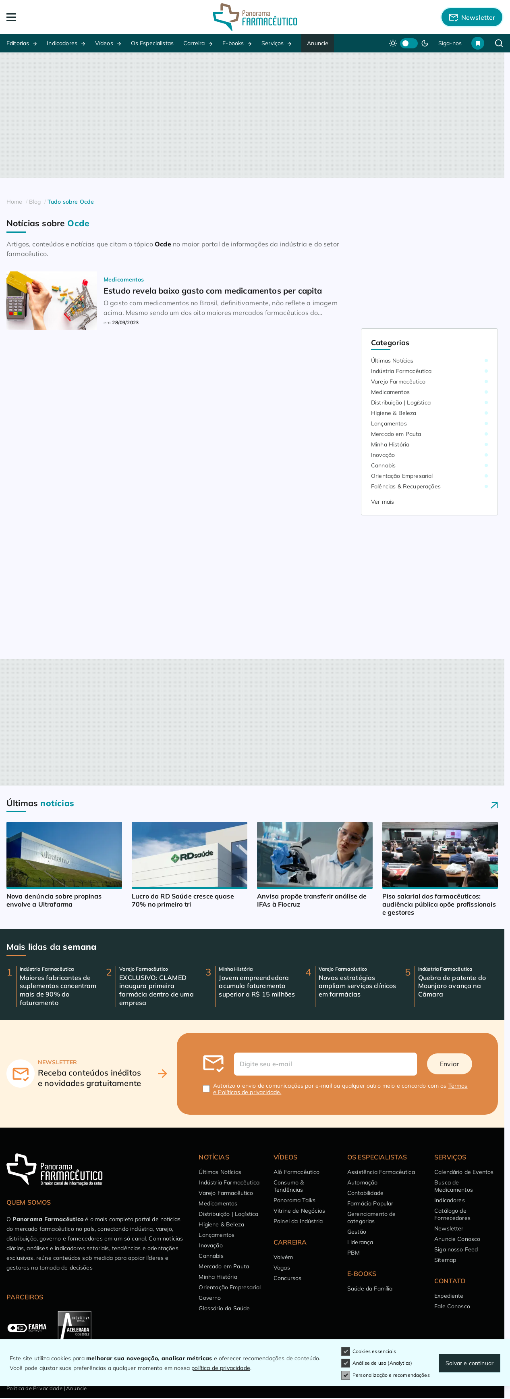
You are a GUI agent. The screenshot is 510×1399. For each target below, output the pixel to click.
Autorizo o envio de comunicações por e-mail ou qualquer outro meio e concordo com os (340, 1088)
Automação (362, 1182)
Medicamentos (390, 392)
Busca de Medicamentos (453, 1186)
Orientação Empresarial (402, 476)
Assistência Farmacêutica (381, 1172)
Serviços (272, 43)
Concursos (287, 1278)
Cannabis (383, 465)
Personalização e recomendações (385, 1375)
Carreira (194, 43)
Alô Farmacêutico (297, 1172)
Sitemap (445, 1259)
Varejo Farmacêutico (398, 381)
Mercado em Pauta (396, 434)
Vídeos (104, 43)
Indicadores (62, 43)
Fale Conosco (452, 1306)
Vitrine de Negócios (299, 1210)
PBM (353, 1252)
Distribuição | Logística (401, 402)
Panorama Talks (294, 1200)
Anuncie (317, 43)
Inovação (383, 455)
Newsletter (449, 1228)
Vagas (282, 1267)
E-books (233, 43)
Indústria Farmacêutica (401, 371)
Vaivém (283, 1257)
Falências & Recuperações (406, 486)
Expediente (449, 1295)
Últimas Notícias (392, 360)
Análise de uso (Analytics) (376, 1363)
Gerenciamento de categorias (371, 1217)
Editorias (17, 43)
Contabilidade (365, 1193)
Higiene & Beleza (394, 413)
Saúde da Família (370, 1288)
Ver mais (382, 501)
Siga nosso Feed (456, 1249)
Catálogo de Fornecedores (452, 1214)
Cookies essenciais (368, 1351)
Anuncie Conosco (457, 1239)
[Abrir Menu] (56, 17)
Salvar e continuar (469, 1363)
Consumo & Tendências (289, 1186)
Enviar (449, 1064)
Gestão (356, 1231)
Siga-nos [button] (450, 43)
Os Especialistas (152, 43)
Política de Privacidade (34, 1388)
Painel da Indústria (298, 1221)
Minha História (390, 444)
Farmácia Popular (370, 1203)
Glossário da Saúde (224, 1308)
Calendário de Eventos (463, 1172)
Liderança (360, 1242)
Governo (210, 1297)
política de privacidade (220, 1368)
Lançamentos (389, 423)
